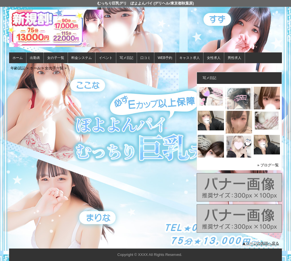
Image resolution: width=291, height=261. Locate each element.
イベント (106, 58)
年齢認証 (18, 68)
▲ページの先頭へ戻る (260, 243)
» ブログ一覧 (268, 165)
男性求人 (234, 58)
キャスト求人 (189, 58)
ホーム (18, 58)
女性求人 (214, 58)
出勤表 (35, 58)
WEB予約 (165, 58)
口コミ (145, 58)
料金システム (81, 58)
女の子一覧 (55, 58)
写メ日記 (126, 58)
